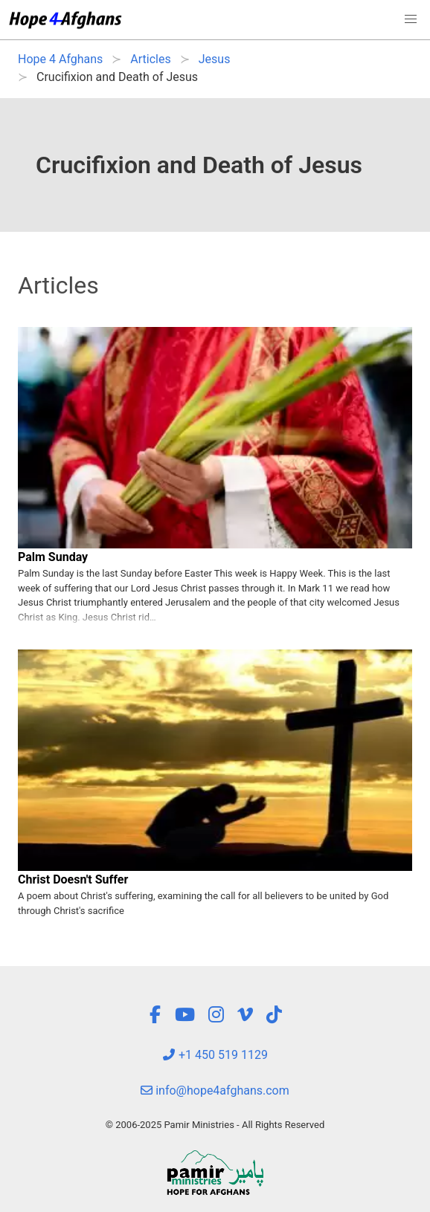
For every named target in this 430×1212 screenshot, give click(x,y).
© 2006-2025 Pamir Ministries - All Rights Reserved (215, 1124)
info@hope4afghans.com (215, 1090)
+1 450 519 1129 (215, 1055)
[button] (410, 19)
